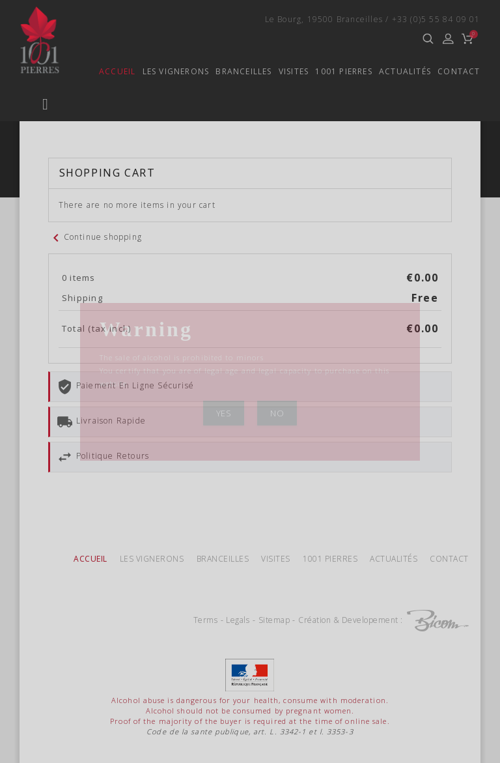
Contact (459, 71)
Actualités (403, 71)
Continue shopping (95, 542)
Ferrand (75, 236)
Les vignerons (149, 71)
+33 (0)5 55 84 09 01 (436, 19)
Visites (280, 71)
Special (71, 304)
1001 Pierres (336, 71)
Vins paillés (86, 372)
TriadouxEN (85, 169)
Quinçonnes (86, 101)
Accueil (85, 71)
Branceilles (224, 71)
